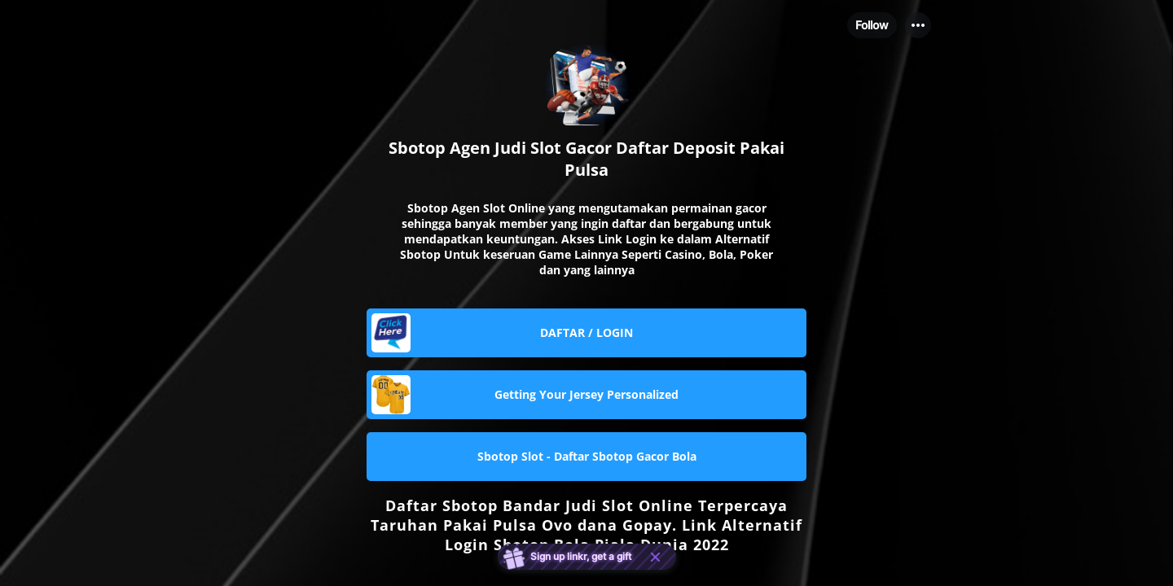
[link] (586, 333)
